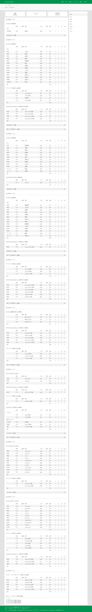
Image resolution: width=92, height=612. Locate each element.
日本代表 (27, 97)
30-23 (41, 579)
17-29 (41, 469)
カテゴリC (57, 14)
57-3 (41, 414)
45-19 (41, 152)
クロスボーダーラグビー (12, 177)
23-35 (41, 287)
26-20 (41, 485)
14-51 (41, 524)
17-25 (41, 289)
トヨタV (26, 51)
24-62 (41, 520)
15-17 (41, 235)
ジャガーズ (27, 380)
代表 (71, 21)
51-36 (41, 58)
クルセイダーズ (28, 460)
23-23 (41, 559)
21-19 (41, 212)
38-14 (41, 182)
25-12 (41, 228)
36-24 (41, 154)
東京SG (26, 31)
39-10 (41, 60)
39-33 (41, 472)
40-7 (41, 164)
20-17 (41, 168)
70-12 (41, 147)
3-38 (41, 540)
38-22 (41, 51)
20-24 (41, 171)
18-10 (41, 586)
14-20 (41, 455)
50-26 (41, 161)
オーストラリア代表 (29, 111)
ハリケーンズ (27, 451)
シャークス (27, 462)
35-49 (41, 453)
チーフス (27, 182)
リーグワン (75, 1)
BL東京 (26, 56)
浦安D (26, 53)
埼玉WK (15, 14)
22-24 (41, 547)
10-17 (41, 522)
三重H (26, 72)
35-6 (41, 545)
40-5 (41, 205)
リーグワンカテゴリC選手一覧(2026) (13, 600)
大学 (66, 1)
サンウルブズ (27, 508)
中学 (71, 28)
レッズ (26, 455)
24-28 (41, 79)
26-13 (41, 515)
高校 (63, 1)
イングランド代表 (28, 358)
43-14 (41, 166)
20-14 (41, 517)
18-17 (41, 543)
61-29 (41, 223)
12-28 (41, 513)
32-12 (41, 332)
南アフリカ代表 (16, 88)
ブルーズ (27, 510)
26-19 (41, 31)
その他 (85, 1)
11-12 (41, 483)
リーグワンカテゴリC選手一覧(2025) (13, 601)
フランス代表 (27, 100)
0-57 (41, 561)
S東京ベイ (27, 74)
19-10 (41, 226)
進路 (70, 1)
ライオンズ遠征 (9, 311)
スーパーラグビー (10, 373)
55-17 (41, 70)
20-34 (41, 527)
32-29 (41, 269)
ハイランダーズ (28, 467)
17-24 (41, 116)
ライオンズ (27, 453)
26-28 (41, 337)
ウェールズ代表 (28, 269)
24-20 (41, 150)
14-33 (41, 460)
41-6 (41, 216)
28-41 (41, 458)
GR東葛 (26, 214)
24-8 (41, 291)
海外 (71, 24)
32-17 (41, 100)
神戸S (26, 63)
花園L (26, 216)
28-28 (41, 56)
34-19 (41, 207)
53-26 (41, 53)
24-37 (41, 506)
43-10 (41, 118)
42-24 (41, 95)
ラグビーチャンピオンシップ (13, 106)
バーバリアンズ (28, 93)
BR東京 (26, 161)
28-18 (41, 157)
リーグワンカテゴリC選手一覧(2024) (13, 602)
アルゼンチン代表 (28, 294)
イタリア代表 (27, 95)
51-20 (41, 233)
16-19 (41, 273)
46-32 (41, 63)
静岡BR (26, 65)
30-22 (41, 113)
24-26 (41, 582)
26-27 (41, 358)
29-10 (41, 335)
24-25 (41, 563)
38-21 (41, 296)
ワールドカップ (9, 407)
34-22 (41, 230)
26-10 (41, 284)
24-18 (41, 401)
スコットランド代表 (29, 355)
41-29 (41, 221)
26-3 (41, 421)
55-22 (41, 159)
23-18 (41, 353)
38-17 (41, 209)
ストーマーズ (27, 378)
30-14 (41, 271)
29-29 (41, 74)
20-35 (41, 246)
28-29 (41, 467)
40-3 (41, 378)
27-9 (41, 319)
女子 (71, 31)
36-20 (41, 294)
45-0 (41, 214)
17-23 (41, 584)
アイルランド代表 (28, 273)
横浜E (26, 58)
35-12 (41, 538)
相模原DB (27, 60)
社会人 (71, 26)
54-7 (41, 93)
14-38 (41, 510)
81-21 (41, 145)
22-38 (41, 111)
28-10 (41, 465)
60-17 (41, 77)
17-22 (41, 65)
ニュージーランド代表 (29, 116)
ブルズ (16, 373)
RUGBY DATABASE (8, 1)
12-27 (41, 380)
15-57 (41, 589)
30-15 (41, 219)
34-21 (41, 508)
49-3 (41, 417)
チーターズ (27, 517)
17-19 (41, 339)
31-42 (41, 67)
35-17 (41, 392)
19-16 (41, 321)
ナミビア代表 (27, 414)
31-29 (41, 342)
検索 (81, 1)
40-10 (41, 462)
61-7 (41, 97)
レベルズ (27, 465)
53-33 (41, 72)
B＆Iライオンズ (28, 316)
